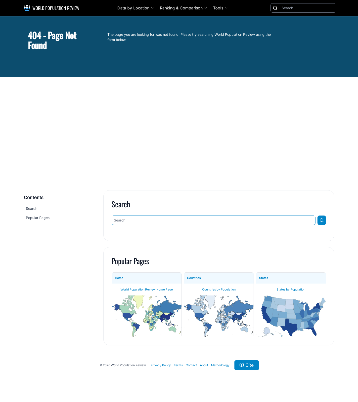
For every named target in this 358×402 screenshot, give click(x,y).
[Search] (308, 7)
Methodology (220, 365)
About (204, 365)
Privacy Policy (160, 365)
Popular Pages (37, 218)
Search (31, 208)
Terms (178, 365)
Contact (191, 365)
